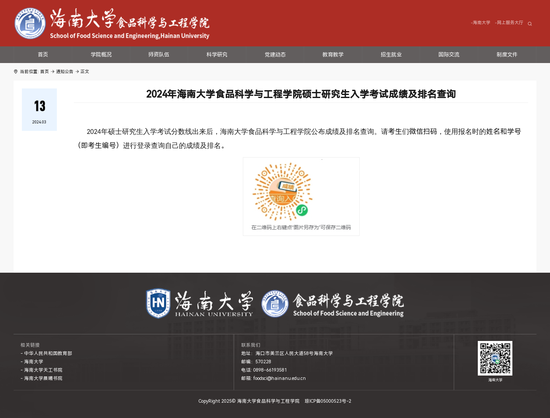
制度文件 (507, 55)
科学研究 (217, 55)
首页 (43, 55)
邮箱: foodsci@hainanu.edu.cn (273, 378)
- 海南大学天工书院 (42, 370)
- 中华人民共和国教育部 (46, 353)
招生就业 (391, 55)
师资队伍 (158, 55)
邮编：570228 (256, 362)
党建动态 (275, 55)
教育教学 (332, 55)
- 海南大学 (32, 362)
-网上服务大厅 (509, 22)
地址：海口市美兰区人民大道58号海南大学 (287, 353)
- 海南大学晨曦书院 (42, 378)
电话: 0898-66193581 (264, 370)
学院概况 (101, 55)
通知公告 (65, 71)
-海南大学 (480, 22)
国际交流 (448, 55)
